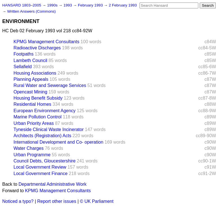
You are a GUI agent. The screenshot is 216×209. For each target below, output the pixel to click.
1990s (52, 5)
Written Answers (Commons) (31, 11)
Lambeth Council (30, 60)
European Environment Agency (45, 110)
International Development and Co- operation (58, 142)
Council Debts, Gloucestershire (45, 161)
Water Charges (29, 148)
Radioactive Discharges (37, 47)
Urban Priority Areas (34, 123)
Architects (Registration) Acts (42, 135)
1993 (68, 5)
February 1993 (91, 5)
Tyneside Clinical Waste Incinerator (49, 129)
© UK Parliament (96, 201)
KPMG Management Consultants (46, 41)
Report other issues (56, 201)
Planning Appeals (31, 79)
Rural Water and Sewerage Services (50, 85)
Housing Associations (35, 73)
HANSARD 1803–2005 (21, 5)
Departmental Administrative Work (53, 184)
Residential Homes (32, 104)
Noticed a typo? (17, 201)
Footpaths (23, 54)
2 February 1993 (123, 5)
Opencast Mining (30, 91)
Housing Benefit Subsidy (38, 98)
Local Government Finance (41, 173)
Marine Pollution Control (38, 116)
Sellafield (23, 66)
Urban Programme (32, 154)
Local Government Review (40, 167)
